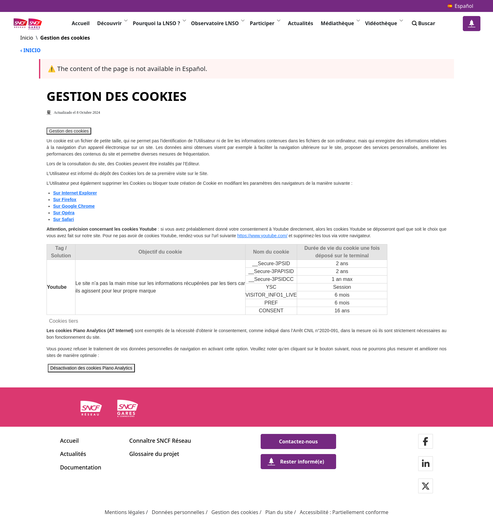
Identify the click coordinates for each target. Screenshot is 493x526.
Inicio (26, 37)
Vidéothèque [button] (384, 23)
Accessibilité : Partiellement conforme (344, 512)
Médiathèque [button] (340, 23)
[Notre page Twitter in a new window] (425, 486)
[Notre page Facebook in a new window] (425, 442)
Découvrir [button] (112, 23)
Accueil (81, 23)
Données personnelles (178, 512)
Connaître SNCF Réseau (160, 440)
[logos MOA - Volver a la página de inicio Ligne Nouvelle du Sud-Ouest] (30, 24)
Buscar (423, 23)
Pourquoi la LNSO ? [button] (159, 23)
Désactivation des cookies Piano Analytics (91, 367)
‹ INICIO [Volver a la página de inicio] (30, 50)
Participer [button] (265, 23)
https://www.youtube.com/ (262, 235)
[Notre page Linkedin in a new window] (425, 464)
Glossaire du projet (154, 454)
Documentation (80, 467)
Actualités (300, 23)
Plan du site (279, 512)
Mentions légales (125, 512)
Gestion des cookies (69, 131)
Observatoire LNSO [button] (218, 23)
